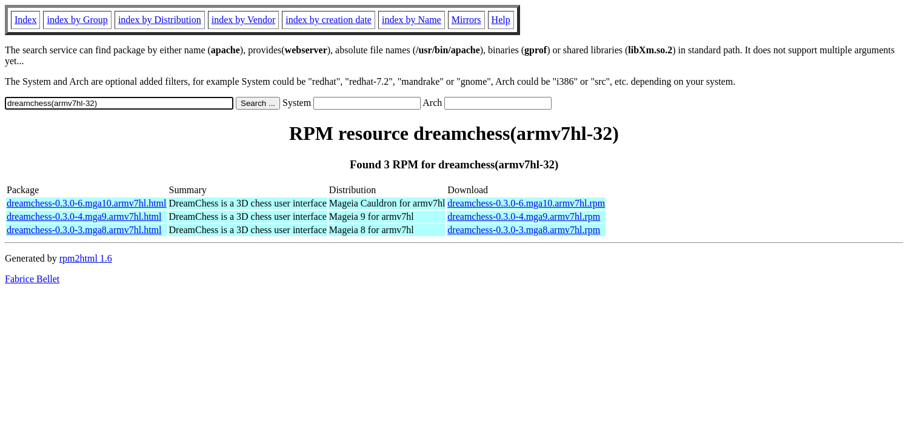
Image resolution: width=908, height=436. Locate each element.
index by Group (77, 20)
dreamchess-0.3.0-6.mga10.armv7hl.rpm (526, 203)
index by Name (411, 20)
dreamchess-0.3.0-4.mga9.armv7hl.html (84, 216)
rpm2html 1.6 (85, 258)
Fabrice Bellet (32, 279)
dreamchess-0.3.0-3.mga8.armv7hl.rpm (523, 230)
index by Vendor (243, 20)
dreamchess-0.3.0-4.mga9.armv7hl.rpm (523, 216)
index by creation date (328, 20)
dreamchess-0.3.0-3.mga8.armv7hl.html (84, 230)
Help (501, 20)
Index (25, 20)
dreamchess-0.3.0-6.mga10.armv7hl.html (87, 203)
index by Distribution (159, 20)
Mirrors (466, 20)
